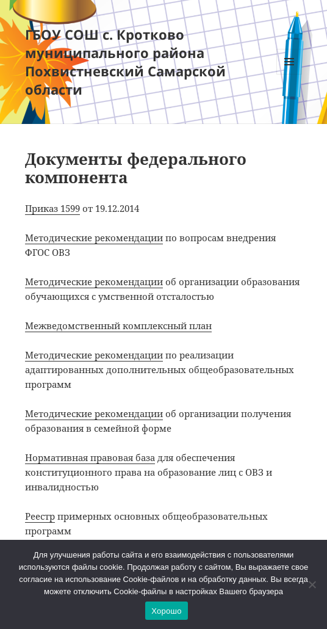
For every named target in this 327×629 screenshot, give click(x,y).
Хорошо (166, 611)
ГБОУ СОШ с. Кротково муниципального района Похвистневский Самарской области (125, 61)
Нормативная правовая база (90, 457)
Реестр (40, 516)
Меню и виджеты (289, 74)
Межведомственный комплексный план (118, 325)
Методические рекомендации (94, 237)
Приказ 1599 (52, 208)
